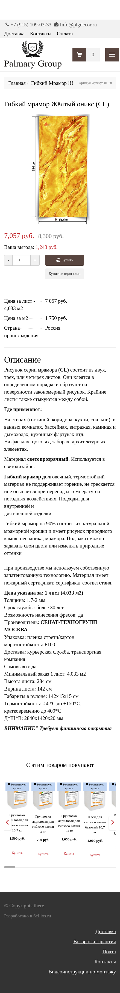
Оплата (65, 33)
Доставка (14, 33)
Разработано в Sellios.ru (27, 915)
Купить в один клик (65, 274)
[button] (56, 219)
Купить (62, 260)
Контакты (40, 33)
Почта (109, 951)
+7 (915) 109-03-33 (30, 24)
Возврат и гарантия (94, 941)
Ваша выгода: (19, 247)
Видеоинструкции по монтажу (82, 972)
